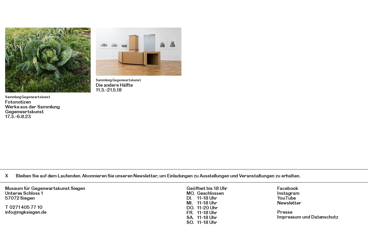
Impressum (289, 217)
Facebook (287, 188)
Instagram (288, 193)
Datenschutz (324, 217)
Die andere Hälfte (114, 85)
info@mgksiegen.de (26, 212)
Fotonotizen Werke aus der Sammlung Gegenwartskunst (32, 106)
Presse (284, 212)
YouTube (286, 198)
